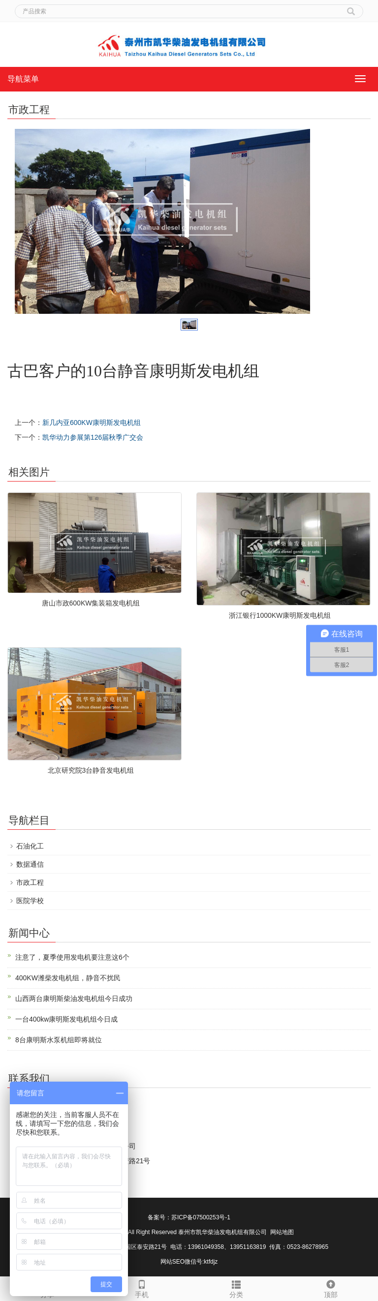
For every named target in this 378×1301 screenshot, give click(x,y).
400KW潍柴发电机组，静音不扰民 (68, 978)
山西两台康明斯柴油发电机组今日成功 (73, 998)
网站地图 (282, 1232)
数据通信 (30, 864)
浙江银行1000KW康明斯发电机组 (280, 615)
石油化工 (30, 846)
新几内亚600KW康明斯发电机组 (91, 422)
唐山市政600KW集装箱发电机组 (91, 603)
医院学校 (30, 901)
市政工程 (30, 882)
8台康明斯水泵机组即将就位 (58, 1040)
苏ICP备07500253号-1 (200, 1217)
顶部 (331, 1288)
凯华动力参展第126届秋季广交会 (92, 437)
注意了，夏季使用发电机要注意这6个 (72, 957)
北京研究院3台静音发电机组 (91, 770)
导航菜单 (23, 79)
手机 (141, 1288)
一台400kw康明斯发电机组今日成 (66, 1019)
